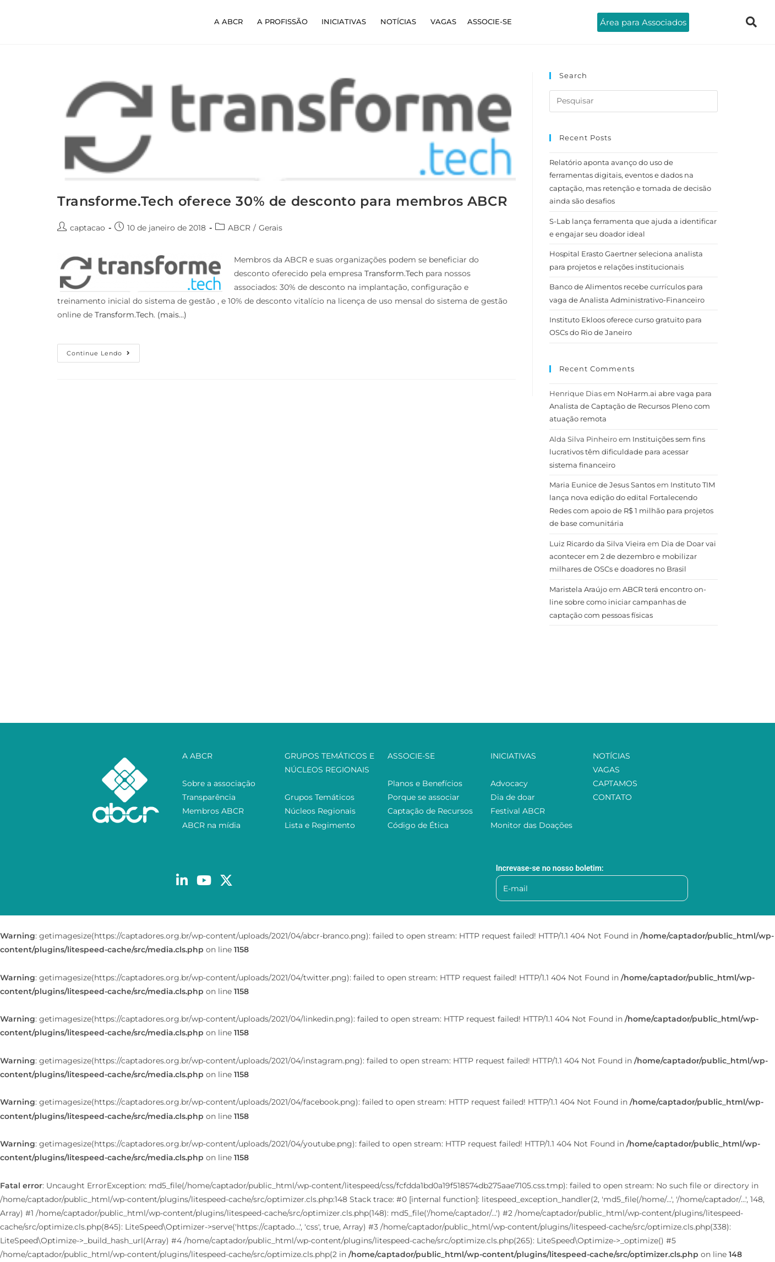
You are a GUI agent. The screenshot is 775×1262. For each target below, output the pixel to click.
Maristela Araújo (578, 589)
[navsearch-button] (751, 22)
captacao (87, 228)
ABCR (239, 228)
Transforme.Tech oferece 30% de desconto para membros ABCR (282, 201)
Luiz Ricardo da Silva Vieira (597, 543)
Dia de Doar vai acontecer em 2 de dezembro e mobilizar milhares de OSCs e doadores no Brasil (632, 556)
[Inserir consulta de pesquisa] (633, 101)
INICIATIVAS (346, 21)
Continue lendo (103, 350)
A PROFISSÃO (288, 21)
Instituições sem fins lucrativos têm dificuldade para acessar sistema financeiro (627, 452)
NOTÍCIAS (396, 21)
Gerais (270, 228)
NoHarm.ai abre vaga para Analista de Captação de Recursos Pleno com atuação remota (630, 406)
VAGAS (437, 21)
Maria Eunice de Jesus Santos (602, 484)
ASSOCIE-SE (478, 21)
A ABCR (239, 21)
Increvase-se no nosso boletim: (550, 868)
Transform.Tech (393, 273)
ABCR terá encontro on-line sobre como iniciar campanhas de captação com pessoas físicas (627, 602)
